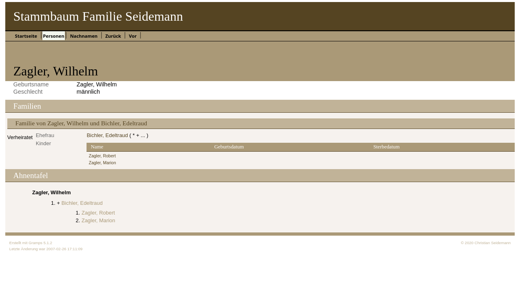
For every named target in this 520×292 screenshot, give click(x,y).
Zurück (113, 36)
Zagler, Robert (102, 156)
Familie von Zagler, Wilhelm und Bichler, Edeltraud (81, 123)
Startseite (26, 36)
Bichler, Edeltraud (107, 135)
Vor (132, 36)
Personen (53, 36)
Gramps (35, 242)
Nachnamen (84, 36)
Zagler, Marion (102, 163)
